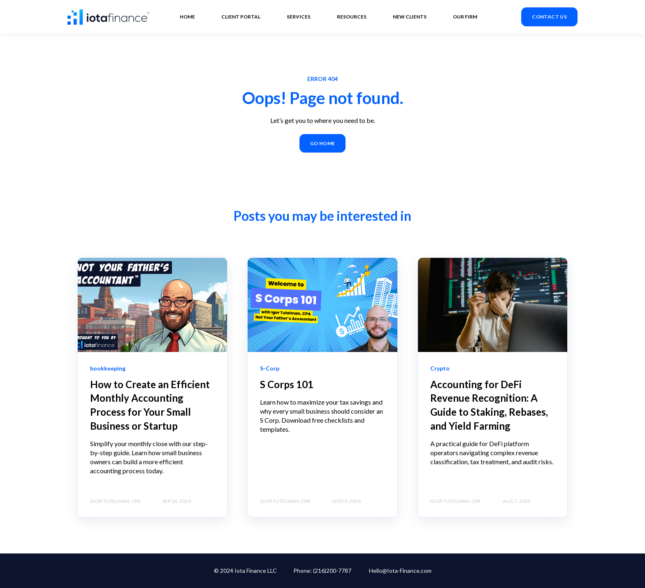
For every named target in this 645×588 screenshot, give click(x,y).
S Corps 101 (286, 384)
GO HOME (322, 143)
